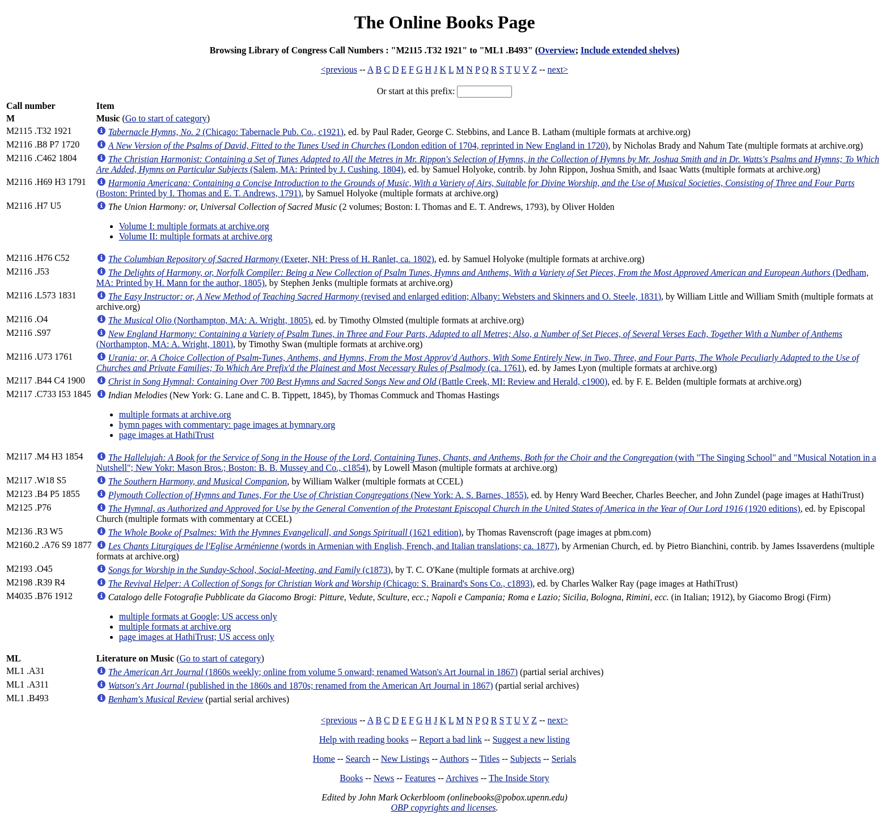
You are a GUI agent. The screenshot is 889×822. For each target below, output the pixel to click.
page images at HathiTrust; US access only (196, 637)
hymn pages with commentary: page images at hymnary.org (227, 424)
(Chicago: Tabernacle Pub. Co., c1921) (226, 132)
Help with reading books (364, 739)
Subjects (525, 759)
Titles (489, 759)
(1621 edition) (285, 532)
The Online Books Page (444, 22)
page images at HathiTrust (166, 435)
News (384, 778)
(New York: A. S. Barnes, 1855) (317, 495)
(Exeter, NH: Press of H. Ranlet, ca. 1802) (271, 259)
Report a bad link (450, 739)
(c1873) (249, 570)
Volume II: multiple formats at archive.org (195, 236)
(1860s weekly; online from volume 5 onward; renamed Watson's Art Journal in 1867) (313, 672)
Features (420, 778)
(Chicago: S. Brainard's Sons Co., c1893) (320, 583)
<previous (339, 69)
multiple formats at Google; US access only (198, 616)
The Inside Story (519, 778)
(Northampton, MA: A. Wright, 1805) (209, 320)
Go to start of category (166, 118)
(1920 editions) (454, 508)
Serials (564, 759)
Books (351, 778)
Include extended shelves (628, 50)
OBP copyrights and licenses (443, 807)
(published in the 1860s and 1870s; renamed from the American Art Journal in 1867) (300, 685)
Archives (462, 778)
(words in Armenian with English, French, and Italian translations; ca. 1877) (332, 546)
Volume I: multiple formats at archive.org (194, 226)
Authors (454, 759)
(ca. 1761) (477, 363)
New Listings (405, 759)
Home (324, 759)
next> (558, 69)
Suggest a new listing (531, 739)
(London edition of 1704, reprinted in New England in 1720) (358, 145)
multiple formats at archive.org (175, 414)
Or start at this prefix (414, 91)
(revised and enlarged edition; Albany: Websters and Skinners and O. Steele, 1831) (384, 296)
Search (358, 759)
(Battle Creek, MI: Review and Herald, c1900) (358, 381)
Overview (556, 50)
